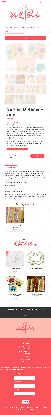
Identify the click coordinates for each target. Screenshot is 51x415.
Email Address (18, 374)
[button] (13, 123)
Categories (25, 38)
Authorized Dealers (26, 351)
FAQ (26, 356)
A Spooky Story (26, 346)
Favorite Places (26, 359)
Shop (11, 27)
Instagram (12, 309)
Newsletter (26, 361)
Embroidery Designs (19, 27)
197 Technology (29, 409)
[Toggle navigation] (2, 2)
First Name (17, 382)
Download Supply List (17, 149)
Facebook (25, 309)
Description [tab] (11, 167)
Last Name (17, 389)
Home (6, 27)
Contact (26, 354)
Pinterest (39, 309)
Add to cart (37, 156)
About (26, 349)
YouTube (27, 315)
